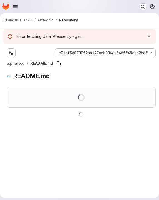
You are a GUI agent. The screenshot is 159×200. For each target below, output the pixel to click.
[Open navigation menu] (15, 6)
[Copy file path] (58, 63)
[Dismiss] (149, 36)
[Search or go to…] (143, 6)
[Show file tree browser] (11, 52)
